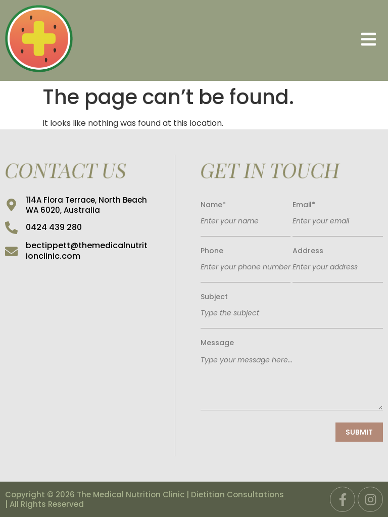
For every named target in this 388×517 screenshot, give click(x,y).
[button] (233, 40)
